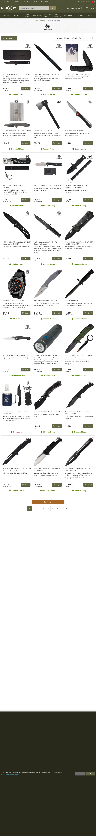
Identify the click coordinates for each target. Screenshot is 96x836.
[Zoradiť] (80, 38)
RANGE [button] (44, 1)
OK (90, 774)
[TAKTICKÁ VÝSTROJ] (2, 51)
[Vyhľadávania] (34, 8)
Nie (80, 774)
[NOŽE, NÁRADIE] (2, 54)
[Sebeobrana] (2, 58)
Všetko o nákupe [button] (30, 1)
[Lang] (93, 2)
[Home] (37, 21)
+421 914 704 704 (84, 1)
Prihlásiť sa (76, 8)
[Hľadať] (53, 8)
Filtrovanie (15, 38)
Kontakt (6, 1)
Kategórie (5, 43)
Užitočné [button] (16, 1)
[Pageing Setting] (92, 38)
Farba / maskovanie (9, 74)
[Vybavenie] (2, 48)
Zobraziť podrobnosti (12, 774)
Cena (4, 66)
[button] (68, 8)
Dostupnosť (6, 70)
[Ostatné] (2, 61)
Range (4, 79)
